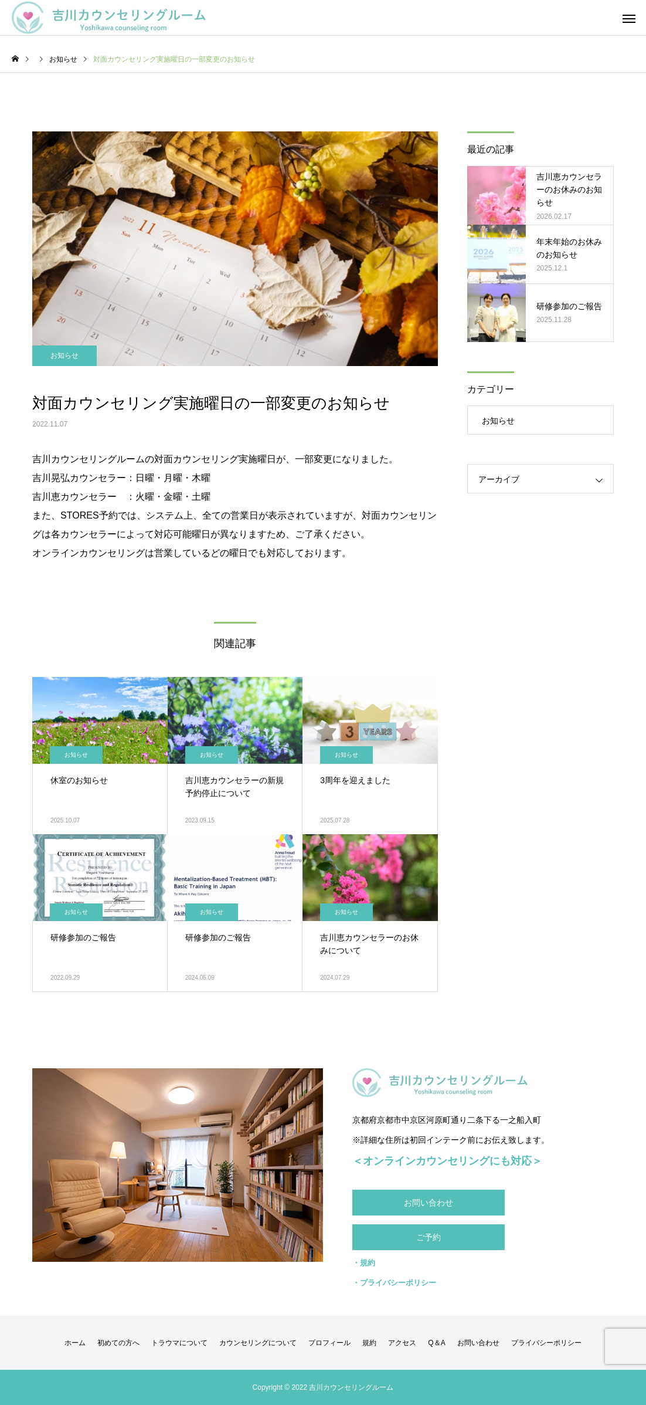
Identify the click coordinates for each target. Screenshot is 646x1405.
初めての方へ (118, 1343)
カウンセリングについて (258, 1343)
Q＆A (436, 1343)
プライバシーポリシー (546, 1343)
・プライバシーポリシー (394, 1282)
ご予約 (428, 1237)
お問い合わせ (428, 1202)
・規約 (363, 1262)
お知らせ (64, 355)
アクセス (402, 1343)
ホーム (75, 1343)
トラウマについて (179, 1343)
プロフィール (329, 1343)
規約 (369, 1343)
